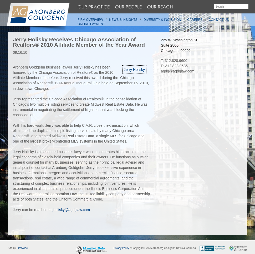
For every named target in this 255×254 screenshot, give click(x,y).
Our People (128, 6)
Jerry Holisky (134, 69)
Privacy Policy (121, 248)
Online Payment (91, 24)
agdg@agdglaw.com (177, 71)
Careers (194, 20)
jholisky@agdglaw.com (71, 210)
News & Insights (123, 20)
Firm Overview (90, 20)
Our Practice (94, 6)
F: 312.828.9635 (174, 66)
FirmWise (22, 248)
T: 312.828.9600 (174, 60)
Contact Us (219, 20)
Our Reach (160, 6)
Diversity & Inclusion (162, 20)
